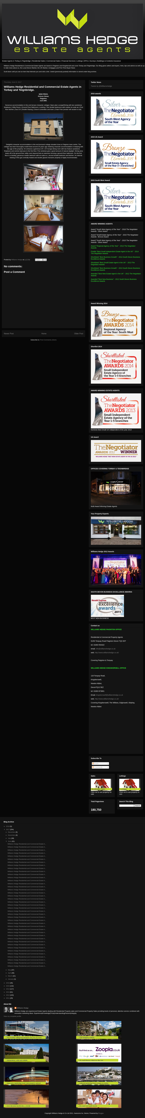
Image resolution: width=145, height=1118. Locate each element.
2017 (8, 829)
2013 (8, 992)
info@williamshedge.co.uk (105, 649)
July (9, 838)
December (12, 832)
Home (44, 334)
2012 (8, 995)
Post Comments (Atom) (48, 340)
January (11, 979)
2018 (8, 826)
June (10, 841)
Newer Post (9, 334)
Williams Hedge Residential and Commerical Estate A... (26, 942)
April (10, 973)
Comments (97, 767)
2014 (8, 989)
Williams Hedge (23, 1008)
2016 (8, 983)
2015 (8, 986)
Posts (95, 763)
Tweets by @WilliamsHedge (101, 86)
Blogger (101, 1113)
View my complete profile (12, 1016)
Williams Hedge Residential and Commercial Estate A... (26, 844)
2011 (8, 998)
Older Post (78, 334)
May (9, 970)
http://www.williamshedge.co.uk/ (107, 653)
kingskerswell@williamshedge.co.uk (109, 695)
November (12, 835)
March (10, 976)
